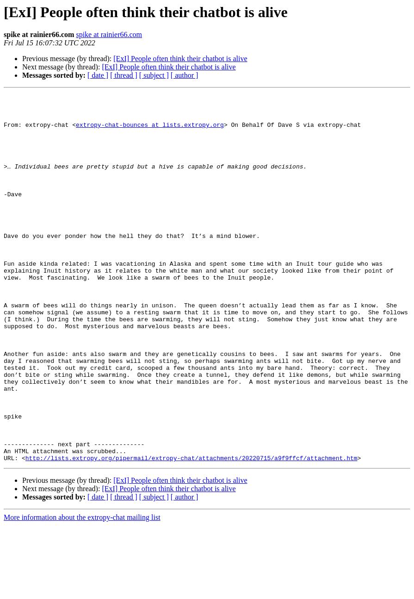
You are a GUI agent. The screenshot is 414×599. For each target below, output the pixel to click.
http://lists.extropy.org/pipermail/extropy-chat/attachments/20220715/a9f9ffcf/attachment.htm (191, 531)
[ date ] (97, 75)
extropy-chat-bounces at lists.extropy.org (150, 131)
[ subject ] (154, 75)
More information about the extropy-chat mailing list (82, 591)
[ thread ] (123, 75)
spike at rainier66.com (109, 34)
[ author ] (184, 75)
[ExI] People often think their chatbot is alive (180, 58)
